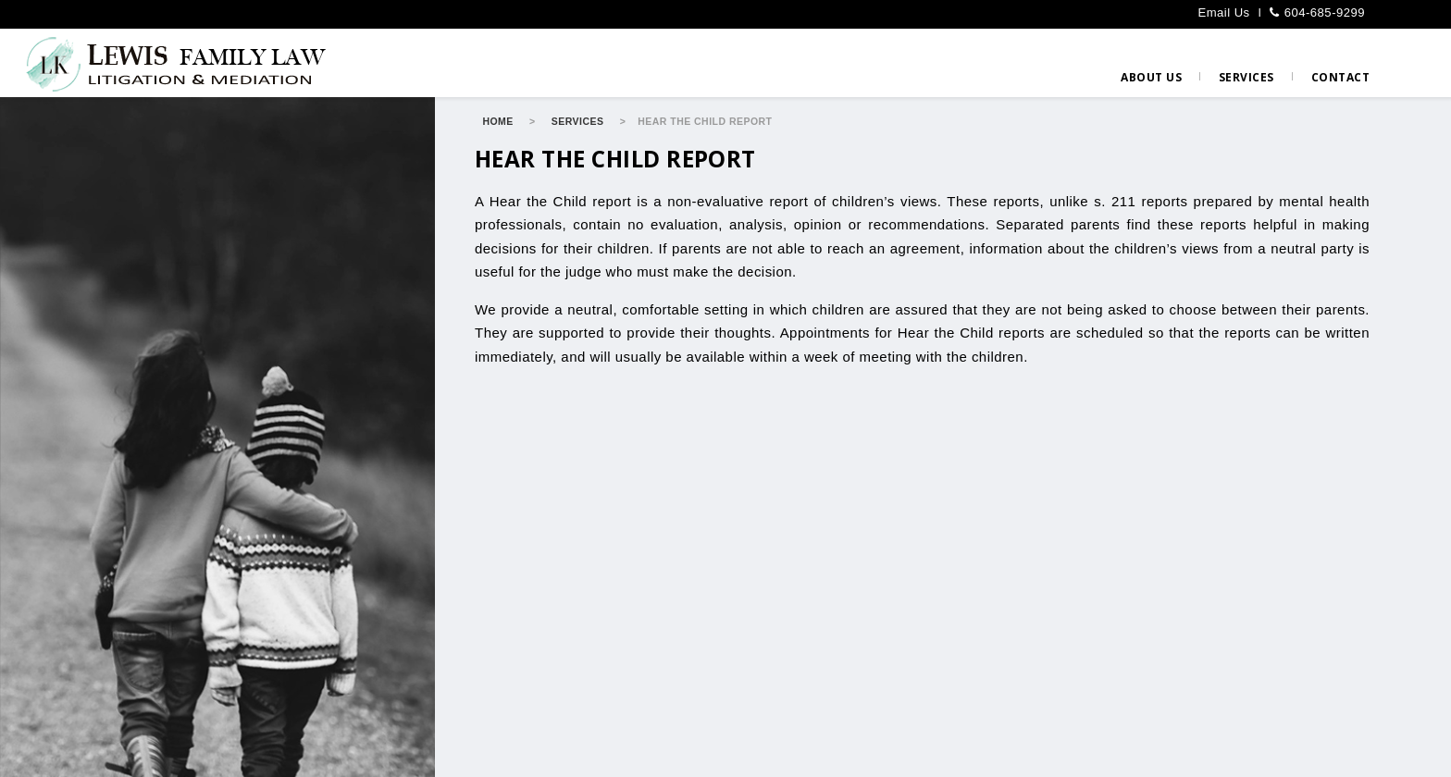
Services (1246, 77)
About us (1151, 77)
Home (497, 121)
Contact (1340, 77)
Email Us (1223, 12)
